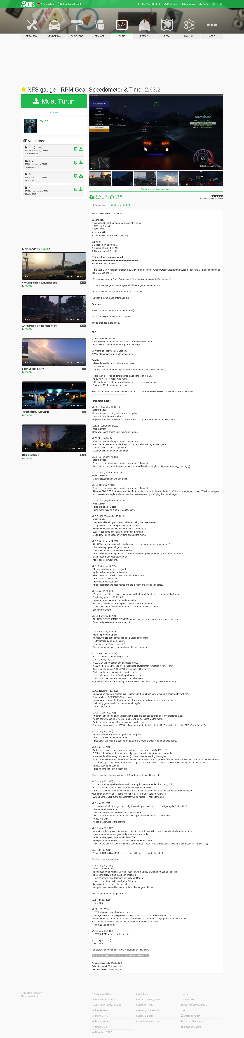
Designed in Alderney (31, 993)
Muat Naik (170, 4)
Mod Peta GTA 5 (99, 1027)
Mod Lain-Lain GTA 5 (102, 1032)
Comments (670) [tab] (121, 205)
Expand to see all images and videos (156, 189)
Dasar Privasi (187, 999)
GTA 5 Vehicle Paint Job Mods (106, 1005)
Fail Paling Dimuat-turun (148, 1010)
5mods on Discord (191, 1027)
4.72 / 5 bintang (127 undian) (211, 198)
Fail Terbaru (142, 994)
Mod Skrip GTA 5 (100, 1016)
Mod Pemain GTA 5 (101, 1021)
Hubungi (185, 994)
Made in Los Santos (30, 996)
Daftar (204, 4)
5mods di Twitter (190, 1015)
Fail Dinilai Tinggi (144, 1016)
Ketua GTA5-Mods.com (147, 1021)
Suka (117, 198)
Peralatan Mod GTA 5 (102, 994)
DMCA (184, 1010)
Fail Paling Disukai (145, 1005)
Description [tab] (99, 205)
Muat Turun (54, 101)
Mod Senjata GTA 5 (101, 1010)
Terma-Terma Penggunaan (194, 1005)
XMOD (43, 120)
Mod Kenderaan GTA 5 (103, 999)
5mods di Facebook (192, 1021)
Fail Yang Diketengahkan (148, 999)
